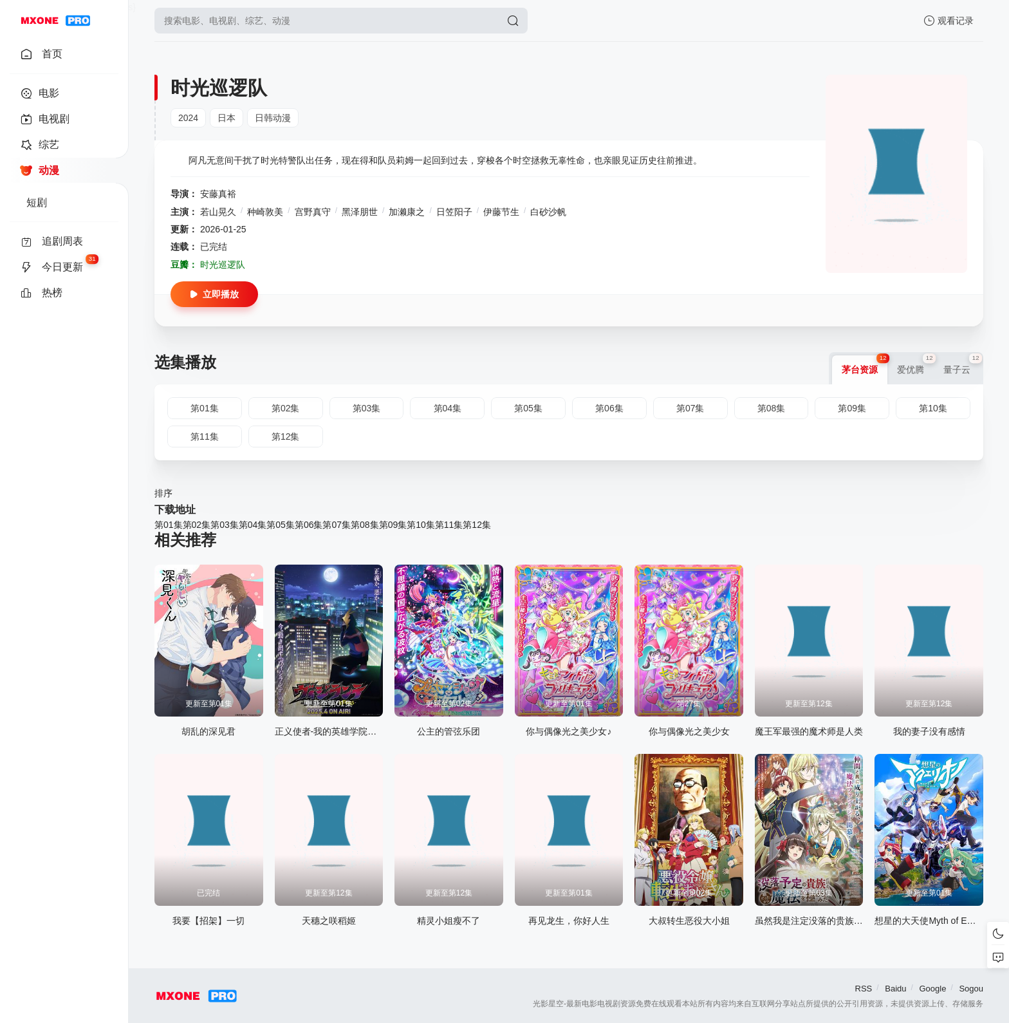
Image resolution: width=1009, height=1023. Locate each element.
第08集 (365, 525)
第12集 (477, 525)
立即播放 (214, 294)
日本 (227, 118)
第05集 (280, 525)
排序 (163, 493)
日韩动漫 (273, 118)
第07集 (336, 525)
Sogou (971, 988)
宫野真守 (313, 212)
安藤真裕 (218, 194)
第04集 (253, 525)
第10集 (421, 525)
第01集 (168, 525)
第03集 (224, 525)
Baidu (895, 988)
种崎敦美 (265, 212)
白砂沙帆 (548, 212)
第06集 (309, 525)
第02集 (197, 525)
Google (932, 988)
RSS (864, 988)
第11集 (449, 525)
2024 (188, 118)
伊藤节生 (501, 212)
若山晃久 (218, 212)
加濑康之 (407, 212)
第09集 (393, 525)
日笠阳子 (454, 212)
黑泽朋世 (360, 212)
